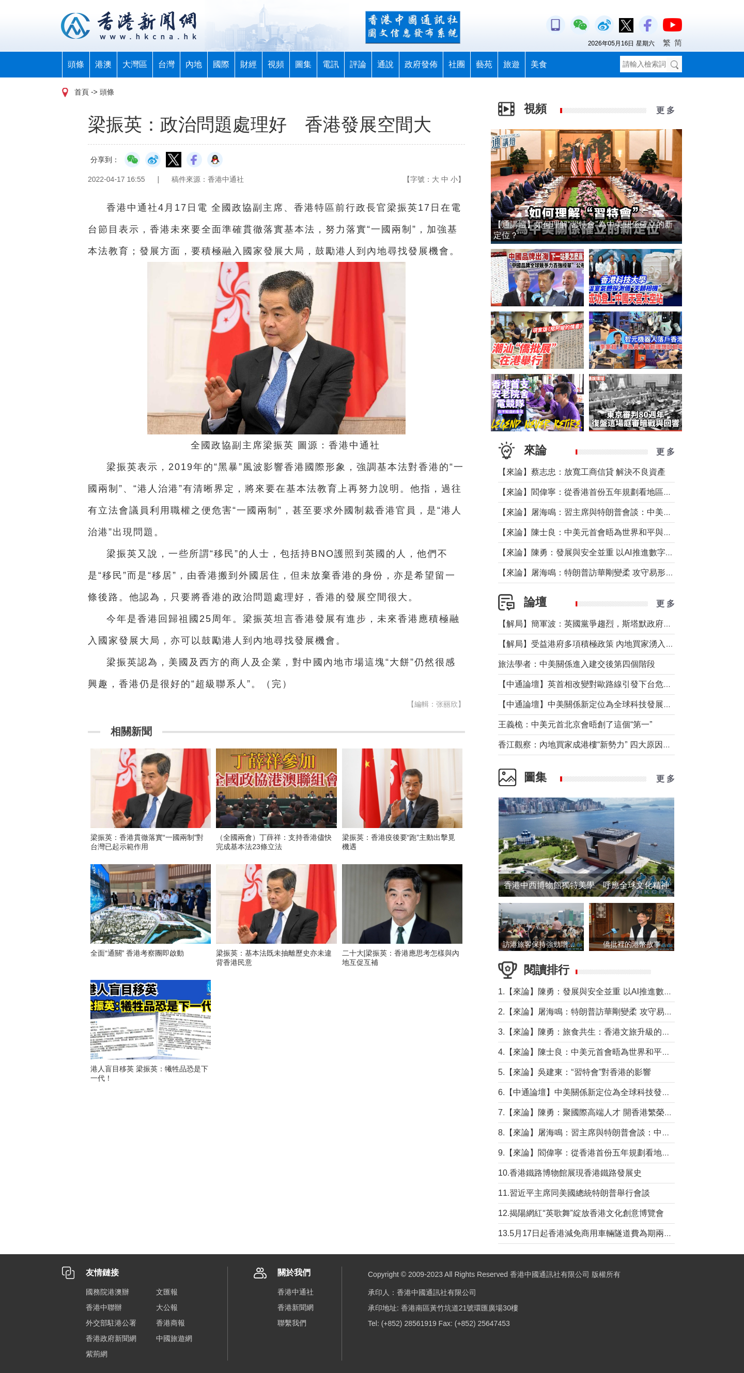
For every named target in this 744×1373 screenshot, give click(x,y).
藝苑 (484, 64)
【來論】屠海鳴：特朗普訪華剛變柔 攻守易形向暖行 (594, 572)
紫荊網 (96, 1354)
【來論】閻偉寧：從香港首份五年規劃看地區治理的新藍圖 (605, 492)
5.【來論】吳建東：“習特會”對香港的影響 (574, 1072)
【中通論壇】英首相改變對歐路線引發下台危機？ (589, 684)
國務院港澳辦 (107, 1292)
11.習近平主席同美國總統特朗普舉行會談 (574, 1193)
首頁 (81, 92)
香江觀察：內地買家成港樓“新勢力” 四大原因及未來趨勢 (601, 744)
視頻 (276, 64)
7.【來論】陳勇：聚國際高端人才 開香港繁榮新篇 (589, 1112)
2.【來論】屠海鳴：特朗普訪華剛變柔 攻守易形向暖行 (598, 1011)
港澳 (103, 64)
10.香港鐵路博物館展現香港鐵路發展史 (570, 1172)
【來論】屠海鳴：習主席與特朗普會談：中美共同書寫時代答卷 (614, 512)
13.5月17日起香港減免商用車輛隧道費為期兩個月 (589, 1233)
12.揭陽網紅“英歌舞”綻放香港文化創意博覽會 (581, 1213)
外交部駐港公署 (111, 1323)
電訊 (330, 64)
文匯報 (167, 1292)
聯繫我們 (291, 1323)
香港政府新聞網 (111, 1338)
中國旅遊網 (174, 1338)
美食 (539, 64)
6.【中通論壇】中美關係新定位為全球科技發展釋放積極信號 (609, 1092)
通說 (385, 64)
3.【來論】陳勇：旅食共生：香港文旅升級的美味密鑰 (596, 1031)
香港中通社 (295, 1292)
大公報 (167, 1307)
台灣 (166, 64)
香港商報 (170, 1323)
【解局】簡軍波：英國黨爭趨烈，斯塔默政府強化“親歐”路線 (608, 623)
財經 (248, 64)
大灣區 (134, 64)
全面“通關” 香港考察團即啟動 (137, 953)
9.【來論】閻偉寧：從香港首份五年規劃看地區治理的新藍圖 (609, 1152)
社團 (456, 64)
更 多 (665, 110)
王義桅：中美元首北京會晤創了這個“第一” (575, 724)
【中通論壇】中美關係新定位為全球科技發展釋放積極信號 (605, 704)
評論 (358, 64)
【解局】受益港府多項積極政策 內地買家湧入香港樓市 (598, 643)
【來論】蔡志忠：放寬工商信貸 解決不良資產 (581, 471)
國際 (221, 64)
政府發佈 (421, 64)
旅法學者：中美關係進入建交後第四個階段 (576, 664)
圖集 (303, 64)
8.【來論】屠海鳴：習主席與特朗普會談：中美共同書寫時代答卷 (617, 1132)
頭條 (76, 64)
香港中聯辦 (104, 1307)
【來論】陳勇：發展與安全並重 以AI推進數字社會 (590, 552)
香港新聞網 (295, 1307)
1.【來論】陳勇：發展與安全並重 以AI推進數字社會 (593, 991)
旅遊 (511, 64)
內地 (193, 64)
